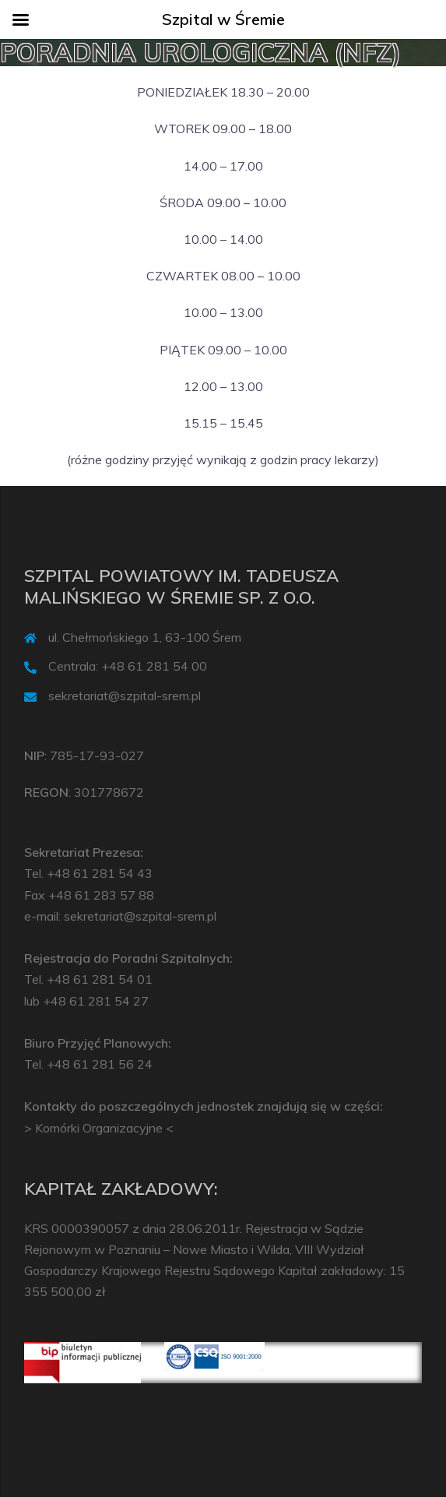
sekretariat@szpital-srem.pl (124, 695)
